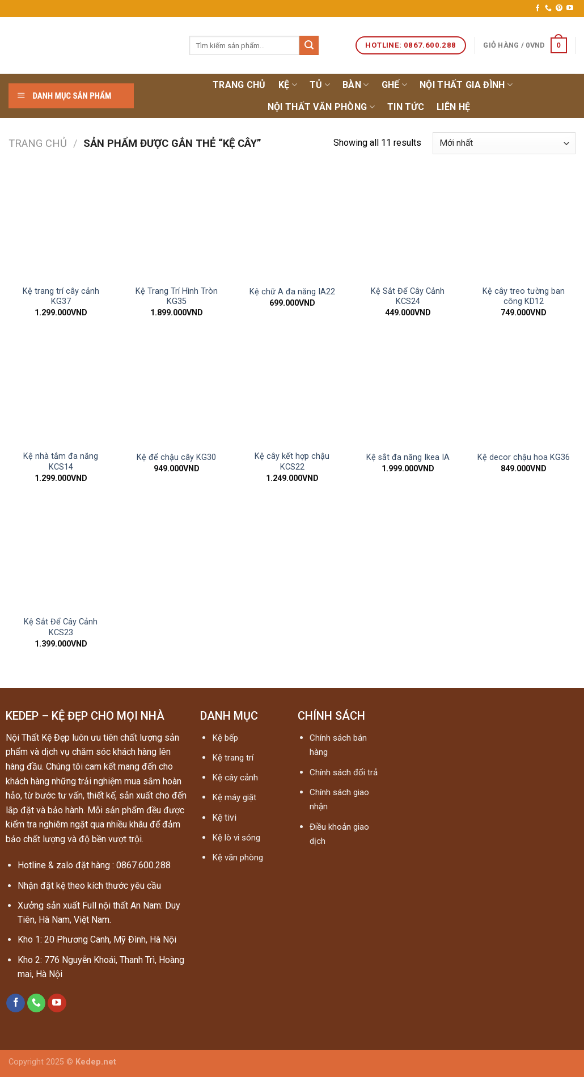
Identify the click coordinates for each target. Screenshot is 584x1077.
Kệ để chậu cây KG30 (176, 457)
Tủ (320, 85)
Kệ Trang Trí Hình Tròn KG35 (177, 296)
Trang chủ (239, 84)
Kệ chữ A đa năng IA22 (292, 292)
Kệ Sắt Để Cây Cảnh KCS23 (61, 627)
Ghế (394, 85)
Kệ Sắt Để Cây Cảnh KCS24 (408, 296)
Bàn (355, 85)
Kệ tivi (224, 817)
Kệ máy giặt (234, 797)
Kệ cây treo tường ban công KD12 (524, 296)
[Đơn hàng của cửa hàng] (504, 143)
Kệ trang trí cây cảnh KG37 (61, 296)
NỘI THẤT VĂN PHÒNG (321, 107)
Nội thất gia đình (466, 85)
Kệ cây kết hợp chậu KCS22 (292, 461)
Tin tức (405, 107)
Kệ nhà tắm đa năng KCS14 (60, 461)
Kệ (287, 85)
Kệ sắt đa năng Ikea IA (408, 457)
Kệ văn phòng (237, 857)
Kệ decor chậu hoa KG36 (523, 457)
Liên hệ (453, 107)
